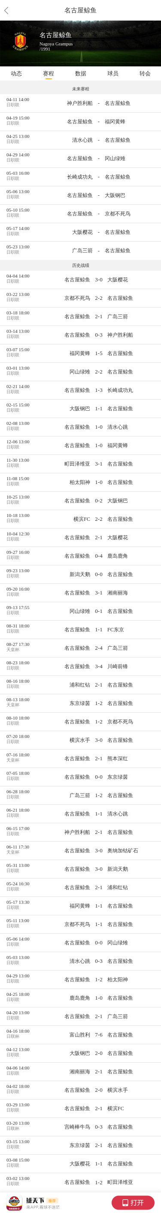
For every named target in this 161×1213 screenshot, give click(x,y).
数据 (80, 73)
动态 (16, 73)
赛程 (48, 73)
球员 (112, 73)
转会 (145, 73)
